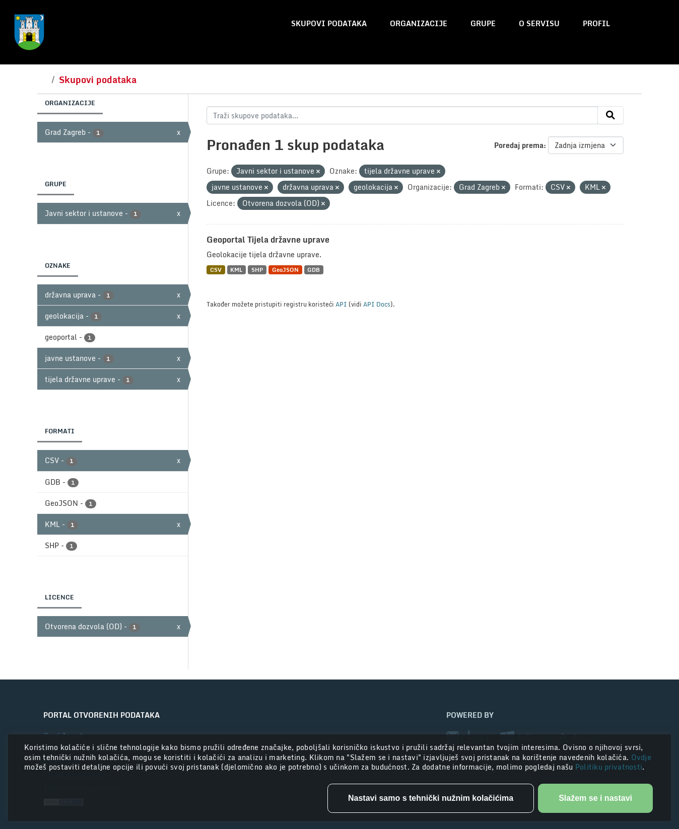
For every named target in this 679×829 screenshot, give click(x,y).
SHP (257, 269)
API (341, 304)
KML (236, 269)
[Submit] (610, 115)
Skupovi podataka (329, 23)
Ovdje (641, 757)
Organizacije (418, 23)
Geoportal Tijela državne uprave (268, 239)
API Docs (376, 304)
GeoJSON (285, 269)
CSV (216, 269)
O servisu (539, 23)
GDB (313, 269)
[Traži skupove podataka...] (402, 115)
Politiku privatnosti (609, 767)
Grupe (483, 23)
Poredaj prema (519, 145)
